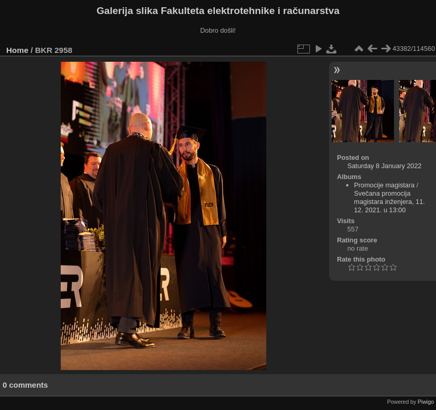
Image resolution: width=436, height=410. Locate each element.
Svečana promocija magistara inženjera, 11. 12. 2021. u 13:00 (389, 201)
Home (17, 50)
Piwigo (426, 402)
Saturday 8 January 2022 (384, 166)
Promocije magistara (384, 185)
